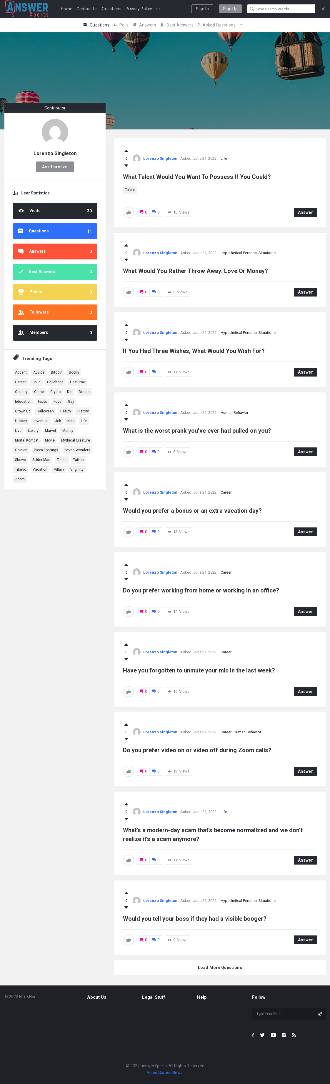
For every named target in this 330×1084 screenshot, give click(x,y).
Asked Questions (217, 25)
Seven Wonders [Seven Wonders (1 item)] (77, 450)
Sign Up (230, 8)
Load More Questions (220, 967)
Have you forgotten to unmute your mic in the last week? (199, 670)
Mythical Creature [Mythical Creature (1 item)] (75, 440)
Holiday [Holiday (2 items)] (21, 421)
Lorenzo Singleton (160, 158)
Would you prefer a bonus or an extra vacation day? (192, 510)
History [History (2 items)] (83, 411)
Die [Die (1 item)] (69, 392)
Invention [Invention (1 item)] (41, 421)
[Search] (252, 8)
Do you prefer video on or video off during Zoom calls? (197, 750)
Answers (144, 25)
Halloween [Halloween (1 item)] (45, 411)
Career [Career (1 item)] (20, 382)
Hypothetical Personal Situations (248, 253)
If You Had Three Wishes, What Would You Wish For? (194, 350)
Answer (305, 212)
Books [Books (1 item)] (74, 372)
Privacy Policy (139, 8)
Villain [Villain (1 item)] (59, 469)
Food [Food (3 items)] (57, 401)
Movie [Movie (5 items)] (50, 440)
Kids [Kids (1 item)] (70, 421)
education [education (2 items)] (23, 401)
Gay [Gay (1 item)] (71, 401)
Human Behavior (234, 412)
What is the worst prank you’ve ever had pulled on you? (197, 430)
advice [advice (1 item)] (38, 372)
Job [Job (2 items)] (58, 421)
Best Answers (177, 25)
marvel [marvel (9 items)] (50, 431)
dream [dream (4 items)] (84, 392)
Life (224, 158)
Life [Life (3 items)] (84, 421)
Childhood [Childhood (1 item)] (55, 382)
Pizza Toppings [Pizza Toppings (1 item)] (46, 450)
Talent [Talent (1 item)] (62, 460)
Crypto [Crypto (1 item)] (55, 392)
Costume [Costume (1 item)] (77, 382)
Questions (111, 8)
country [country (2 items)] (21, 392)
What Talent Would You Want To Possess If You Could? (197, 176)
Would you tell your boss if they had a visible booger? (194, 918)
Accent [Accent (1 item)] (21, 372)
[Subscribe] (320, 1014)
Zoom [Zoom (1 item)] (20, 479)
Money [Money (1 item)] (67, 431)
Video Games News (165, 1072)
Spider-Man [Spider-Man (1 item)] (41, 460)
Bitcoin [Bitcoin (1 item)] (56, 372)
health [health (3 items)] (65, 411)
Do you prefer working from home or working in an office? (201, 590)
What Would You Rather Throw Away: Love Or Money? (195, 270)
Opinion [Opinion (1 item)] (21, 450)
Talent (130, 190)
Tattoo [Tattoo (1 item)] (78, 460)
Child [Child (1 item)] (36, 382)
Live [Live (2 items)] (18, 431)
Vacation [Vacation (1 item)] (40, 469)
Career (226, 492)
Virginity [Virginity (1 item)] (77, 469)
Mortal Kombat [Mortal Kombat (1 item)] (27, 440)
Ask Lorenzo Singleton (55, 168)
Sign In (202, 8)
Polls (121, 25)
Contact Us (87, 8)
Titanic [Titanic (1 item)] (20, 469)
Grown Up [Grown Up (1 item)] (22, 411)
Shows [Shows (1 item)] (20, 460)
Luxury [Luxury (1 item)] (33, 431)
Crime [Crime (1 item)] (39, 392)
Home (66, 8)
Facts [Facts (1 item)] (42, 401)
